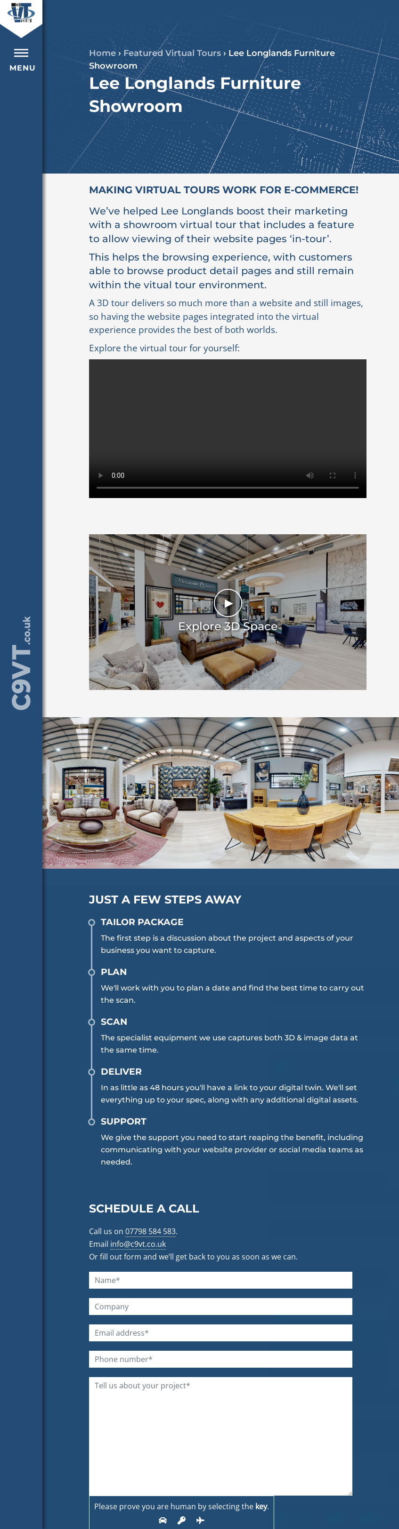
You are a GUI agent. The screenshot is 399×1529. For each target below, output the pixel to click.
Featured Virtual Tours (172, 53)
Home (102, 53)
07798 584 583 (150, 1231)
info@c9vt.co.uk (138, 1244)
